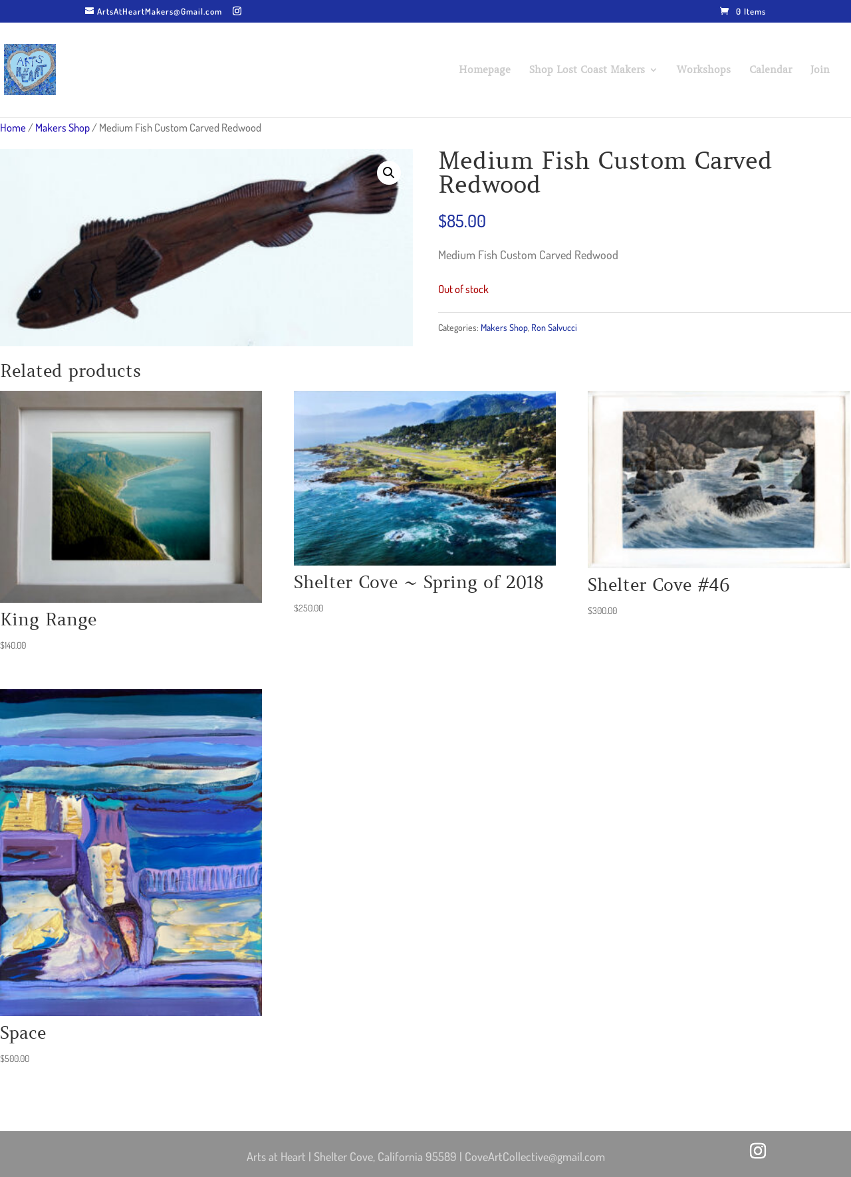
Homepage (485, 70)
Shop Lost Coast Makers (587, 70)
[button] (389, 173)
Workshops (704, 70)
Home (13, 127)
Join (820, 70)
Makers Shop (62, 127)
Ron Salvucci (554, 327)
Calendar (770, 70)
